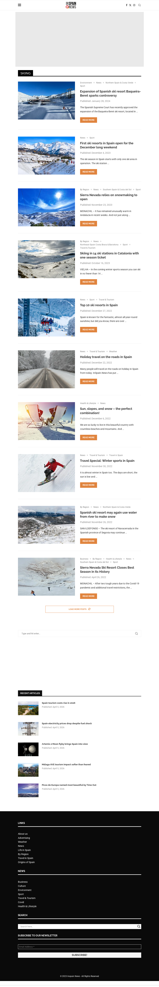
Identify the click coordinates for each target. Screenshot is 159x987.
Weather (22, 848)
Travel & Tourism (26, 904)
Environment (24, 896)
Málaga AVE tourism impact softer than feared (66, 771)
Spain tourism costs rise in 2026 (58, 709)
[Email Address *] (79, 953)
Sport (21, 900)
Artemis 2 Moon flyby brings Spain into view (65, 750)
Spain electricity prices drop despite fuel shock (67, 730)
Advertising (24, 844)
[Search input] (78, 933)
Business (23, 888)
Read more (88, 120)
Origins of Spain (26, 868)
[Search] (139, 5)
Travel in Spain (25, 864)
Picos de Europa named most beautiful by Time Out (69, 791)
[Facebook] (126, 5)
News (21, 852)
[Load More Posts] (79, 615)
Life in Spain (24, 856)
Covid (21, 908)
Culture (22, 892)
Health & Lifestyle (27, 912)
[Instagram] (134, 5)
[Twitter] (130, 5)
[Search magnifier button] (138, 933)
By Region (23, 860)
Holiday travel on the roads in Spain (106, 363)
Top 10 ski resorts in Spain (99, 311)
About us (23, 840)
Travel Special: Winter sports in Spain (107, 466)
